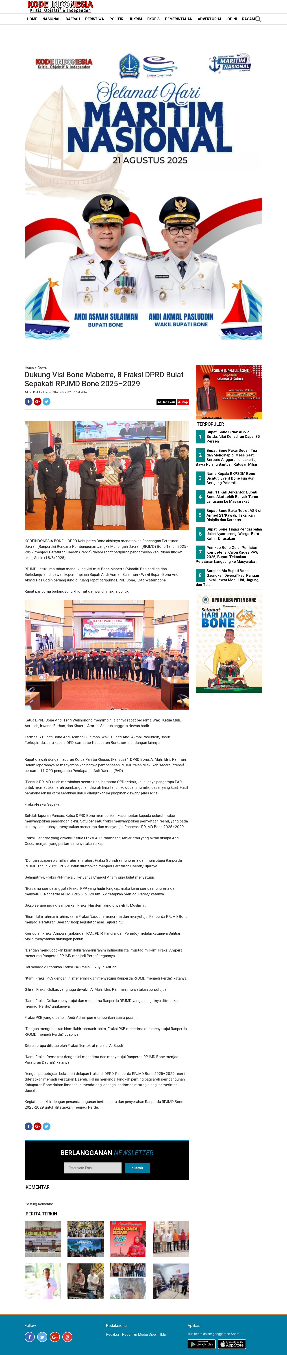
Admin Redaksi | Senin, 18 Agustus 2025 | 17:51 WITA (56, 392)
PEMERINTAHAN (178, 19)
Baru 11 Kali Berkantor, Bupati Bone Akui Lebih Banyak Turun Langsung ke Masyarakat (232, 497)
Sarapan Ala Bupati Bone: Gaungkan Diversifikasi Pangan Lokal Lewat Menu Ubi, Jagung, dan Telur (227, 577)
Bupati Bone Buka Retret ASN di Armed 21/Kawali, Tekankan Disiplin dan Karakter (234, 515)
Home (29, 367)
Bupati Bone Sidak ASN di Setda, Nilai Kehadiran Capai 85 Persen (233, 436)
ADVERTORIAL (210, 19)
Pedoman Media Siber (139, 1334)
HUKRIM (135, 19)
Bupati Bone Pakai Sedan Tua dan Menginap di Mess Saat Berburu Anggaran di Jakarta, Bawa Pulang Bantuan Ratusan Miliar (226, 457)
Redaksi (112, 1334)
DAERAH (73, 19)
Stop (183, 402)
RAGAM (248, 19)
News (42, 367)
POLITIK (116, 19)
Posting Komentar (39, 1204)
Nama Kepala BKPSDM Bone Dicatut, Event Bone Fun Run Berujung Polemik (231, 478)
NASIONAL (51, 19)
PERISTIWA (94, 19)
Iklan (163, 1334)
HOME (32, 19)
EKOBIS (153, 19)
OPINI (232, 19)
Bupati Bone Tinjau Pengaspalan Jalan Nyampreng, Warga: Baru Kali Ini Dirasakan (234, 534)
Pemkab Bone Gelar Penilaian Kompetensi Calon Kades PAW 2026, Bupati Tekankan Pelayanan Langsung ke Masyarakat (227, 554)
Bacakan (166, 402)
